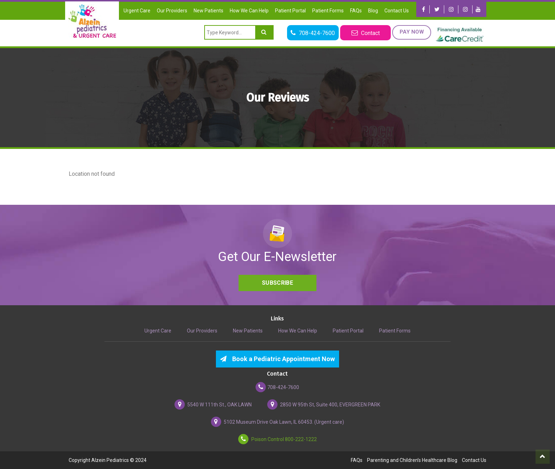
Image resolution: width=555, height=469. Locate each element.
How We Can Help (249, 10)
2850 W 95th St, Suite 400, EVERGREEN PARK (323, 404)
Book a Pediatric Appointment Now (277, 359)
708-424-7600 (277, 387)
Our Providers (172, 10)
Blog (373, 10)
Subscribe (277, 282)
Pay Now (410, 32)
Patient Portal (290, 10)
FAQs (356, 10)
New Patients (208, 10)
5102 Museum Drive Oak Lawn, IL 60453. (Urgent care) (277, 422)
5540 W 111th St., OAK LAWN (213, 404)
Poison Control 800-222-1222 (277, 439)
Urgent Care (137, 10)
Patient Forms (328, 10)
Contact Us (396, 10)
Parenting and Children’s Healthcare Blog (412, 460)
